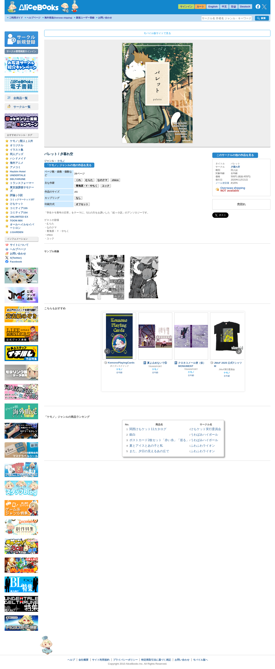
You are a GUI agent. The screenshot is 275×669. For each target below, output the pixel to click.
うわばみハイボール (204, 434)
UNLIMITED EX (19, 216)
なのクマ (102, 180)
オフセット (82, 204)
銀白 (132, 434)
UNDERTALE (18, 175)
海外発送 (58, 17)
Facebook (16, 261)
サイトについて (19, 244)
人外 (30, 141)
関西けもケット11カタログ (147, 429)
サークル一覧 (18, 106)
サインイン (186, 6)
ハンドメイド (18, 158)
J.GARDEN (16, 232)
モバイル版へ (200, 659)
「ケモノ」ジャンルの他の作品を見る (68, 165)
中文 (224, 6)
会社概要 (83, 659)
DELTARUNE (18, 179)
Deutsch (245, 6)
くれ (78, 180)
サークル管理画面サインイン (21, 51)
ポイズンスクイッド (119, 366)
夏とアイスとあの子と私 (146, 445)
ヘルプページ (33, 17)
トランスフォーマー (22, 183)
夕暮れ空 (235, 166)
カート (200, 6)
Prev (107, 351)
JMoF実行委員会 (227, 369)
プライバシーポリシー (125, 659)
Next (239, 351)
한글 (233, 6)
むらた (89, 180)
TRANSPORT (155, 366)
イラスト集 (16, 149)
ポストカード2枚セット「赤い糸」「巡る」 (159, 440)
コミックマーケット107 (22, 199)
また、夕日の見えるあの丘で (149, 451)
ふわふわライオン (203, 445)
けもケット (16, 203)
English (213, 6)
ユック (105, 185)
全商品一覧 (17, 98)
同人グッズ (16, 154)
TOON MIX (16, 220)
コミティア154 (19, 212)
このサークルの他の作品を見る (235, 155)
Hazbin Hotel (18, 171)
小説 (20, 195)
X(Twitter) (16, 257)
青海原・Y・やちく (86, 185)
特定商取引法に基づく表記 (156, 659)
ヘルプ (71, 659)
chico (115, 180)
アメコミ (15, 167)
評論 (12, 195)
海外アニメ (16, 162)
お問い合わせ (105, 17)
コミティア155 (19, 208)
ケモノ (14, 141)
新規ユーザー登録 (85, 17)
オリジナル (16, 145)
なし (78, 197)
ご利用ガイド (16, 17)
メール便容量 (222, 183)
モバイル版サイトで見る (157, 33)
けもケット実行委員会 (206, 429)
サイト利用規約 (100, 659)
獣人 (22, 141)
